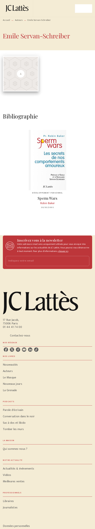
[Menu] (83, 8)
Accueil (6, 20)
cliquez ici (63, 251)
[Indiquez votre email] (43, 261)
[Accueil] (18, 8)
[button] (47, 365)
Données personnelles (16, 526)
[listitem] (6, 350)
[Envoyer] (85, 261)
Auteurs (19, 20)
